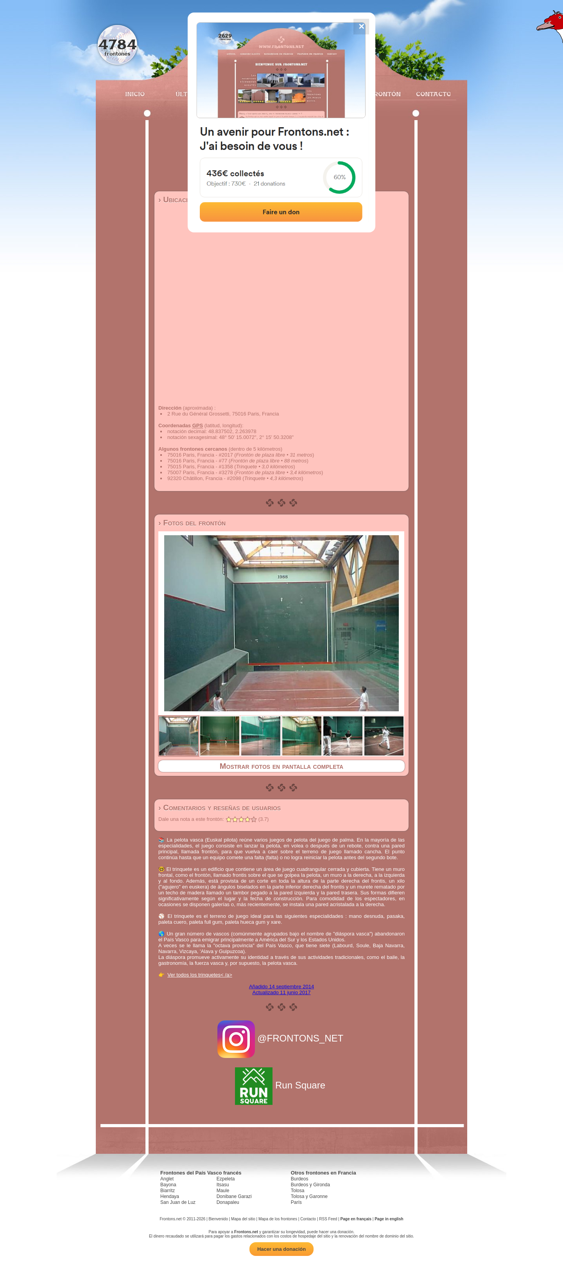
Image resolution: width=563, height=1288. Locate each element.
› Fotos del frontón (192, 522)
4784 (117, 44)
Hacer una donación (281, 1249)
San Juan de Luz (177, 1202)
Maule (223, 1190)
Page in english (389, 1219)
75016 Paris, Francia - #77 (197, 461)
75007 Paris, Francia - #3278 (200, 472)
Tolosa (298, 1190)
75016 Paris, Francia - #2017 (200, 455)
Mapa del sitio (243, 1219)
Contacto (430, 94)
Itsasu (223, 1184)
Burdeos (299, 1179)
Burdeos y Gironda (310, 1184)
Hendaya (169, 1196)
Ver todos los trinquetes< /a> (199, 975)
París (296, 1202)
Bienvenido (218, 1219)
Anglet (167, 1179)
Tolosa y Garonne (309, 1196)
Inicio (135, 94)
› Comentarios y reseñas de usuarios (219, 807)
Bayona (168, 1184)
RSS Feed (328, 1219)
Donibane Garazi (234, 1196)
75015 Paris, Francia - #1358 (200, 467)
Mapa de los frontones (277, 1219)
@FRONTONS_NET (281, 1038)
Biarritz (167, 1190)
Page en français (356, 1219)
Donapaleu (228, 1202)
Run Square (281, 1085)
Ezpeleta (226, 1179)
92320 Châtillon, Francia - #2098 (204, 478)
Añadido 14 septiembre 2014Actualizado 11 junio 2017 (281, 989)
